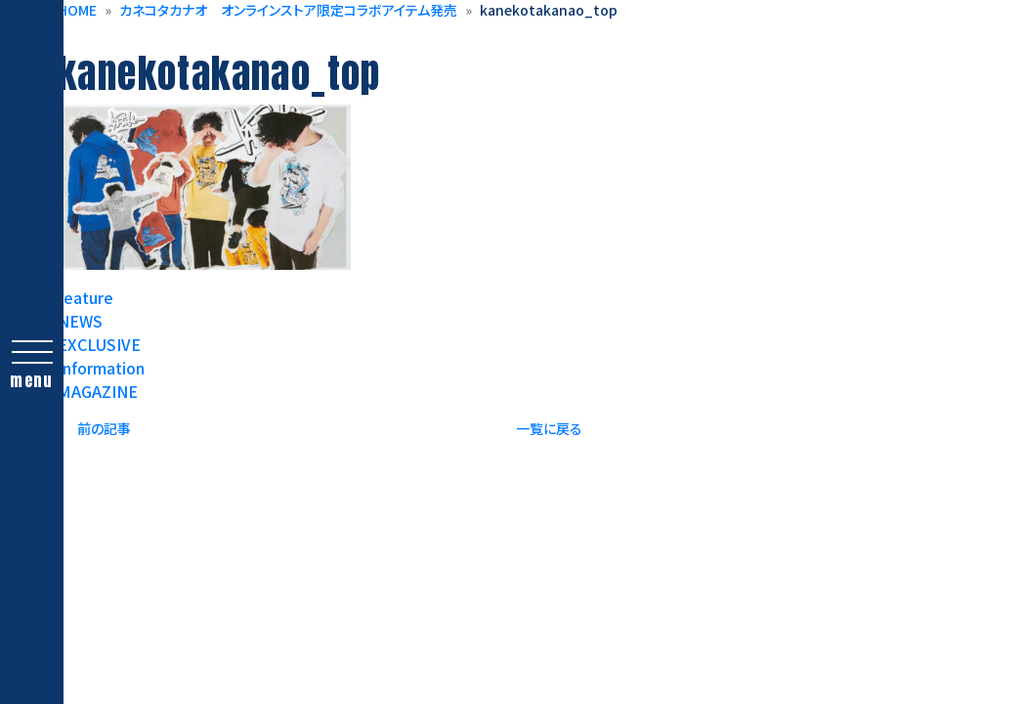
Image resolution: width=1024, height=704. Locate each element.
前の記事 (104, 428)
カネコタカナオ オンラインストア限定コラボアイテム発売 (288, 10)
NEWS (80, 320)
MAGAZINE (98, 391)
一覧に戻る (549, 428)
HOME (77, 10)
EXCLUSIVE (99, 344)
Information (101, 367)
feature (85, 297)
